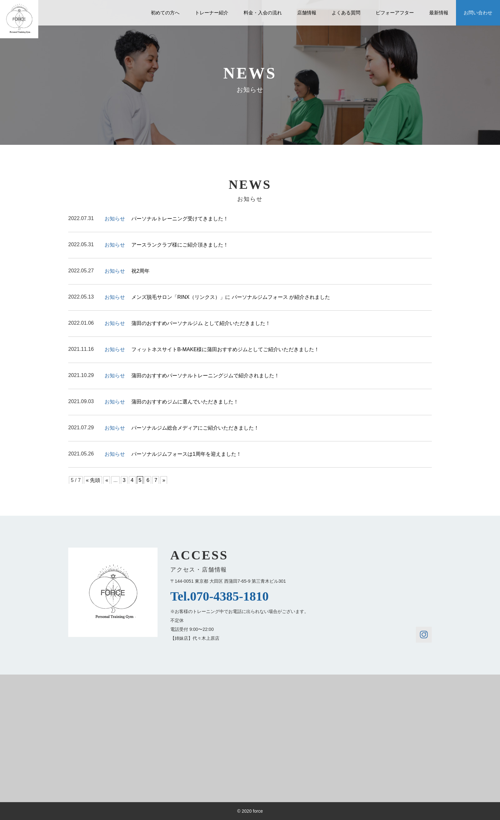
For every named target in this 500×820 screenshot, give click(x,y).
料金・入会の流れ (263, 12)
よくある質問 (346, 12)
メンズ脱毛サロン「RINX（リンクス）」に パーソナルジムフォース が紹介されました (230, 297)
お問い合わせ (478, 12)
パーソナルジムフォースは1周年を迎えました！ (186, 454)
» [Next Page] (163, 480)
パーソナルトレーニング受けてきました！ (179, 218)
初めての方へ (165, 12)
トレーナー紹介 (211, 12)
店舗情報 (306, 12)
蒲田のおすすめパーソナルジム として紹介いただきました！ (200, 323)
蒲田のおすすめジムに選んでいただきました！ (185, 401)
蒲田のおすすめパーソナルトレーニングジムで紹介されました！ (205, 375)
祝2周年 (140, 271)
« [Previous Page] (106, 480)
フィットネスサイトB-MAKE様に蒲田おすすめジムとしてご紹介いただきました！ (225, 349)
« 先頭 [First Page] (93, 480)
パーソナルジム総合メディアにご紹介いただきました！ (195, 428)
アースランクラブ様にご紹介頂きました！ (179, 244)
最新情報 (438, 12)
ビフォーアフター (395, 12)
